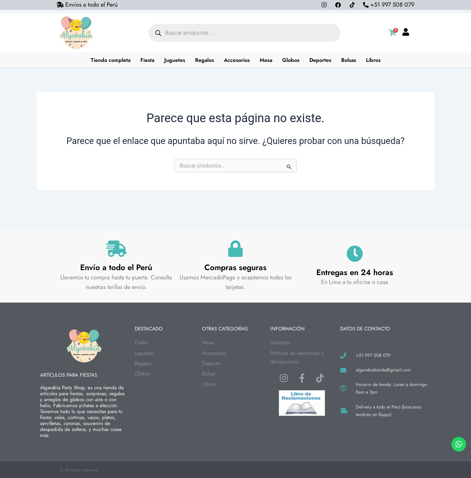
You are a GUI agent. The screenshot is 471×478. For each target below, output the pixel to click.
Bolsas (348, 60)
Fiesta (147, 60)
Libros (373, 60)
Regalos (204, 60)
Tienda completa (111, 60)
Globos (290, 60)
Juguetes (174, 60)
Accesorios (237, 60)
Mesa (266, 60)
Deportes (320, 60)
